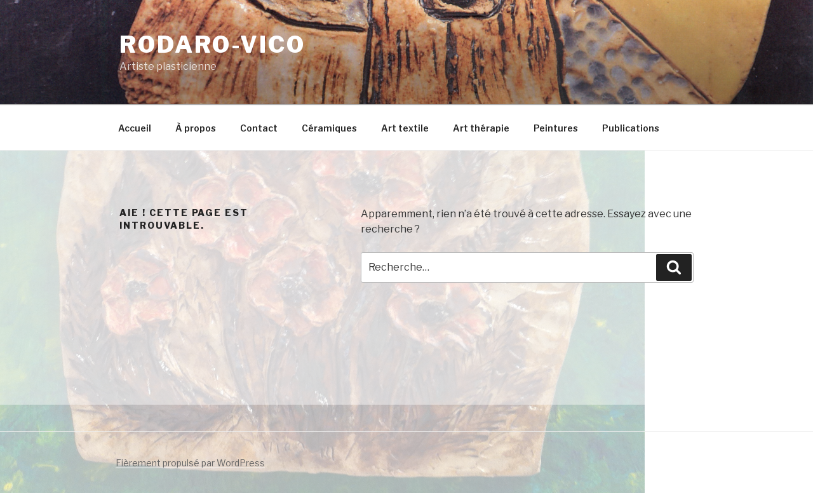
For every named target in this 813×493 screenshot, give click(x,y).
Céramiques (329, 128)
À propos (195, 128)
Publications (630, 128)
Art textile (405, 128)
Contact (259, 128)
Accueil (134, 128)
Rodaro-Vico (212, 44)
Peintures (556, 128)
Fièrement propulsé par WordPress (190, 462)
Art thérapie (481, 128)
